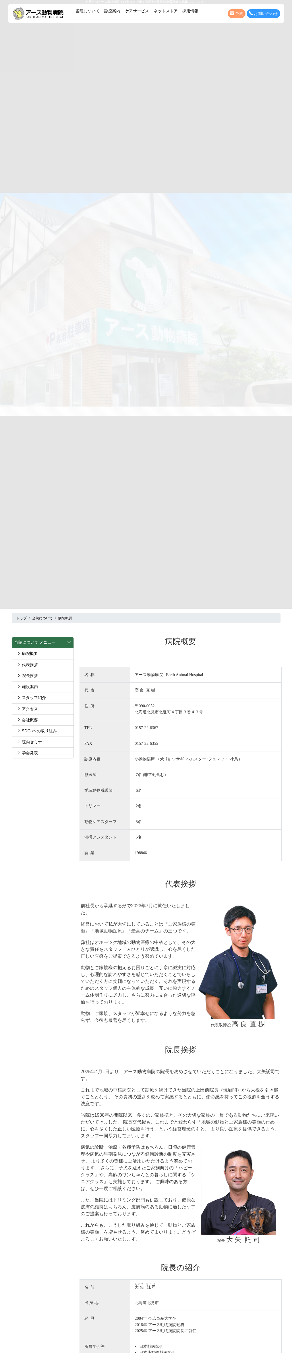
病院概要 (27, 653)
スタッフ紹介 (31, 697)
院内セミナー (31, 742)
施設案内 (27, 686)
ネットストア (166, 11)
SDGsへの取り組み (37, 730)
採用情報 (190, 11)
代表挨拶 (27, 664)
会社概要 (27, 720)
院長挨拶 (27, 675)
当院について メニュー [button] (42, 642)
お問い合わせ (263, 13)
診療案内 (112, 11)
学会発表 (27, 753)
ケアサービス (137, 11)
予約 (236, 13)
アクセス (27, 708)
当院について (88, 11)
